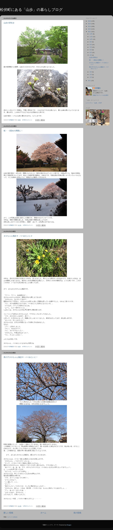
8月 (90, 44)
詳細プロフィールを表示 (100, 95)
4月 (90, 55)
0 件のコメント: (27, 120)
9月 (90, 42)
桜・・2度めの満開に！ (13, 131)
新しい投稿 (8, 513)
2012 (89, 31)
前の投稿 (77, 513)
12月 (91, 34)
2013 (89, 29)
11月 (91, 36)
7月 (90, 47)
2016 (89, 21)
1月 (90, 77)
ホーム (43, 513)
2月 (90, 74)
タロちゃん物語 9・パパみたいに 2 (18, 236)
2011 (89, 80)
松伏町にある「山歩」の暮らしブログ (31, 10)
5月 (90, 52)
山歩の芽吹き (9, 23)
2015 (89, 23)
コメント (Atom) (12, 517)
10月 (91, 39)
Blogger (69, 525)
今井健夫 (97, 88)
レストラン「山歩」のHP (94, 103)
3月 (90, 72)
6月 (90, 50)
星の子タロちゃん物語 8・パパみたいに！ (21, 357)
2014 (89, 26)
